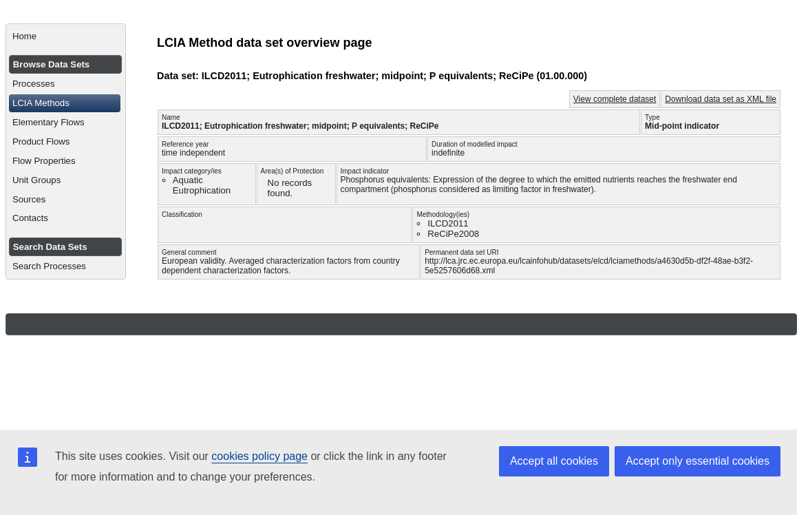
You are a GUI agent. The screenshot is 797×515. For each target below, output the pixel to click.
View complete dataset (615, 99)
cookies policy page (259, 456)
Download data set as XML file (720, 99)
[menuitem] (66, 36)
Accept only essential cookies (697, 461)
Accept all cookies (554, 461)
